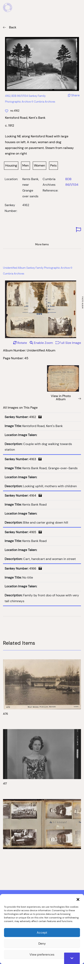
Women (39, 165)
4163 (35, 459)
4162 (35, 417)
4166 (35, 568)
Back (12, 27)
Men (25, 165)
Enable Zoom (42, 343)
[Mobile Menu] (79, 8)
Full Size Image (68, 343)
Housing (11, 165)
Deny (42, 943)
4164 (35, 495)
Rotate (20, 343)
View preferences (42, 954)
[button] (78, 899)
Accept (42, 932)
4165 (35, 532)
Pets (53, 165)
